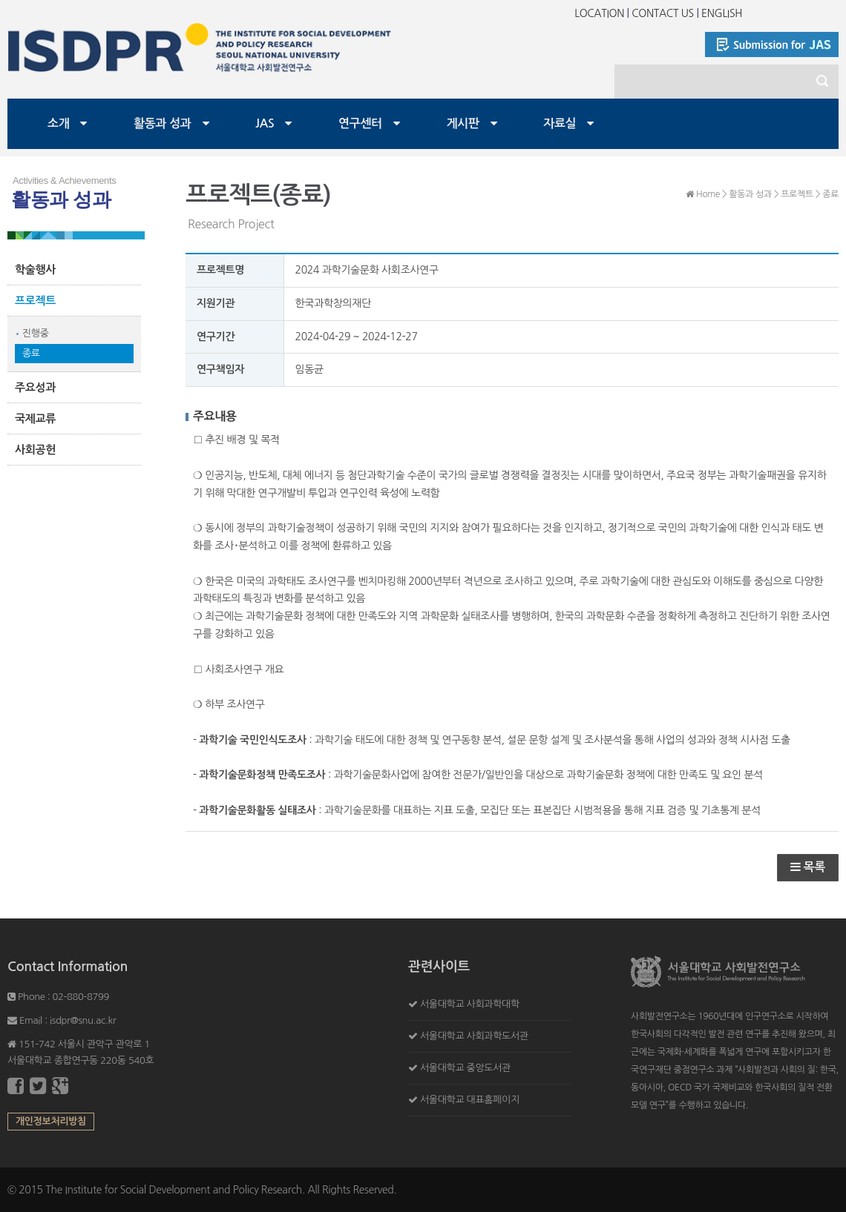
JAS (264, 123)
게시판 (463, 123)
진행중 (35, 333)
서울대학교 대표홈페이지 (469, 1100)
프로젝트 (35, 300)
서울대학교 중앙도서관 (465, 1068)
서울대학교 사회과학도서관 (474, 1036)
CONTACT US (663, 13)
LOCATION (599, 13)
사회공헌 (35, 449)
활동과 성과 (162, 123)
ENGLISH (721, 13)
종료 (31, 353)
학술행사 (35, 269)
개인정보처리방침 (51, 1121)
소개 (58, 123)
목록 (807, 867)
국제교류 (35, 418)
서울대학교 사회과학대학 (469, 1004)
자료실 (559, 123)
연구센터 (360, 123)
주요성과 (35, 387)
